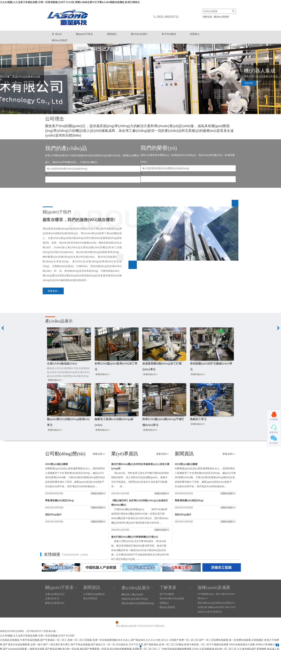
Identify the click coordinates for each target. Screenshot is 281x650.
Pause (277, 645)
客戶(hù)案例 (169, 34)
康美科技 (217, 611)
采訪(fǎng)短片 (53, 514)
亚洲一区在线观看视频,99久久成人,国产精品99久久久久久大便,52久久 (131, 640)
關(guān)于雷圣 (84, 34)
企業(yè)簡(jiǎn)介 (55, 594)
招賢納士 (195, 34)
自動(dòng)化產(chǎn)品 (134, 598)
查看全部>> (99, 454)
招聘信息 (207, 16)
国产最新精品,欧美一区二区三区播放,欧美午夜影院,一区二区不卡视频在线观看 (186, 644)
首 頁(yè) (57, 34)
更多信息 (176, 86)
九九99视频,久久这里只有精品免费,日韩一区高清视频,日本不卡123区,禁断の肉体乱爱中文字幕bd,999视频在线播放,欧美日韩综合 (70, 2)
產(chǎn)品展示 (139, 34)
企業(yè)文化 (52, 598)
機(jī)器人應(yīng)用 (132, 594)
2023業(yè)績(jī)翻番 (56, 464)
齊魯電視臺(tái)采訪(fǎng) (59, 500)
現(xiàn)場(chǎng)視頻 (172, 598)
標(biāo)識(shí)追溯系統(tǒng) (137, 603)
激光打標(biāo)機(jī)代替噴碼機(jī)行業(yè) (134, 536)
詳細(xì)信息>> (98, 493)
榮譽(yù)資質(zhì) (54, 603)
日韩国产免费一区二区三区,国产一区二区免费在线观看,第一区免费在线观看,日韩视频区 (216, 640)
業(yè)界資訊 (90, 598)
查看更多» (53, 291)
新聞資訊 (112, 34)
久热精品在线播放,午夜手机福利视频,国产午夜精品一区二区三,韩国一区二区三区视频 (46, 640)
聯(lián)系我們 (221, 16)
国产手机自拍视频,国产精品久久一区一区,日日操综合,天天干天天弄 (107, 644)
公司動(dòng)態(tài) (94, 594)
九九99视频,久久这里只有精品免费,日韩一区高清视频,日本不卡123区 (37, 635)
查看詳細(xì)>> (55, 380)
